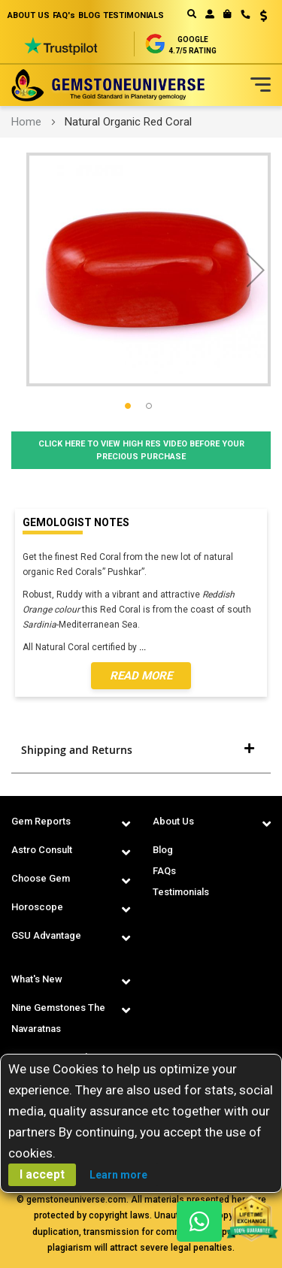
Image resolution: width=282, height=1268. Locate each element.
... (144, 647)
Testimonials (181, 891)
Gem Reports (41, 821)
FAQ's (64, 15)
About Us (173, 821)
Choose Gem (40, 878)
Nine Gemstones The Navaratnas (58, 1018)
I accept (42, 1174)
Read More (141, 675)
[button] (258, 17)
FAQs (164, 870)
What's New (36, 979)
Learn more (118, 1175)
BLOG (89, 15)
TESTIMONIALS (133, 15)
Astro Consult (41, 849)
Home (26, 122)
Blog (163, 849)
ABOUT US (29, 15)
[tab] (141, 750)
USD (263, 16)
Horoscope (37, 906)
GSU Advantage (46, 935)
